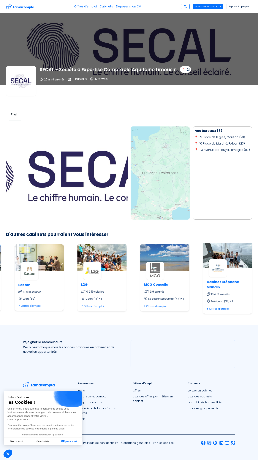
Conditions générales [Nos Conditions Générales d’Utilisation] (135, 443)
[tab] (15, 114)
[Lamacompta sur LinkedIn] (221, 443)
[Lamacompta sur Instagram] (209, 443)
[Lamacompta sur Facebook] (203, 443)
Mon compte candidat (208, 6)
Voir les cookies (163, 443)
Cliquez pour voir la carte (160, 173)
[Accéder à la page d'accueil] (20, 6)
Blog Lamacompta (90, 402)
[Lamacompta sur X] (215, 443)
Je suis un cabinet (200, 390)
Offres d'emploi (85, 6)
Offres (137, 390)
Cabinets (106, 6)
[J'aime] (185, 69)
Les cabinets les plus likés (205, 402)
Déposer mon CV (128, 6)
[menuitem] (101, 390)
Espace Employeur (239, 6)
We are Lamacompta (92, 396)
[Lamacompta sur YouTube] (227, 443)
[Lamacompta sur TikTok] (233, 443)
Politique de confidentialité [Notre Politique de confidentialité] (100, 443)
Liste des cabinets (200, 396)
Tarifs (81, 390)
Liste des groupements (203, 408)
